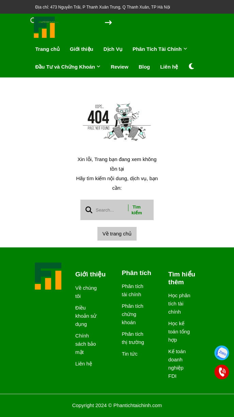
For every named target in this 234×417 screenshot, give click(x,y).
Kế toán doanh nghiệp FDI (177, 363)
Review (119, 67)
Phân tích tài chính (132, 290)
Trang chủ (47, 49)
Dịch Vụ (113, 49)
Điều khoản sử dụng (85, 316)
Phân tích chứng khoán (132, 314)
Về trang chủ (117, 233)
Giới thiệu (81, 49)
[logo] (44, 37)
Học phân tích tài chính (179, 303)
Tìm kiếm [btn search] (136, 209)
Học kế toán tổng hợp (179, 331)
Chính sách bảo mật (85, 344)
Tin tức (130, 354)
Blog (144, 67)
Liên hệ (169, 67)
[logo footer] (48, 276)
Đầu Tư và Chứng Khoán (68, 67)
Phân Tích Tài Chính (159, 49)
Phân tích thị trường (133, 338)
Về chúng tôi (86, 292)
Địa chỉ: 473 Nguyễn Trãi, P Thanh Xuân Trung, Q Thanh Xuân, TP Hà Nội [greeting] (102, 7)
